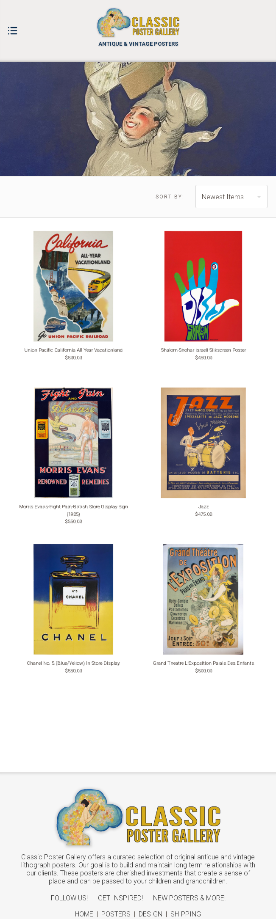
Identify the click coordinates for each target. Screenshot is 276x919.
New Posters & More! (189, 898)
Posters (116, 914)
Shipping (185, 914)
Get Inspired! (120, 898)
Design (150, 914)
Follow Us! (69, 898)
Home (84, 914)
